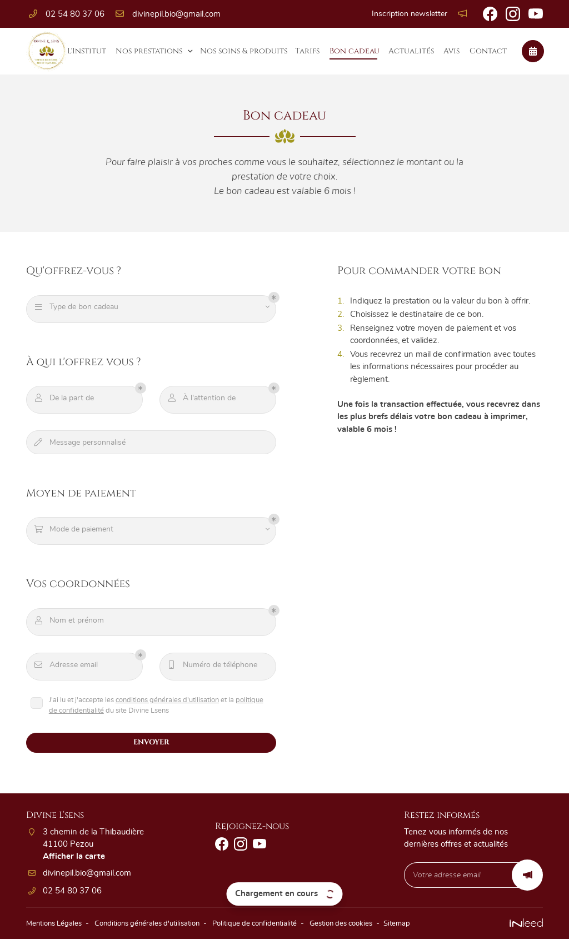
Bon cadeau (353, 51)
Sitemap (427, 924)
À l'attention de (203, 399)
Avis (451, 51)
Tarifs (306, 51)
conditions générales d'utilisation (166, 703)
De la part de (65, 399)
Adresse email (67, 669)
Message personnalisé (81, 444)
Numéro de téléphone (213, 669)
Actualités (410, 51)
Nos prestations (149, 51)
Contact (487, 51)
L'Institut (85, 51)
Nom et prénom (70, 625)
